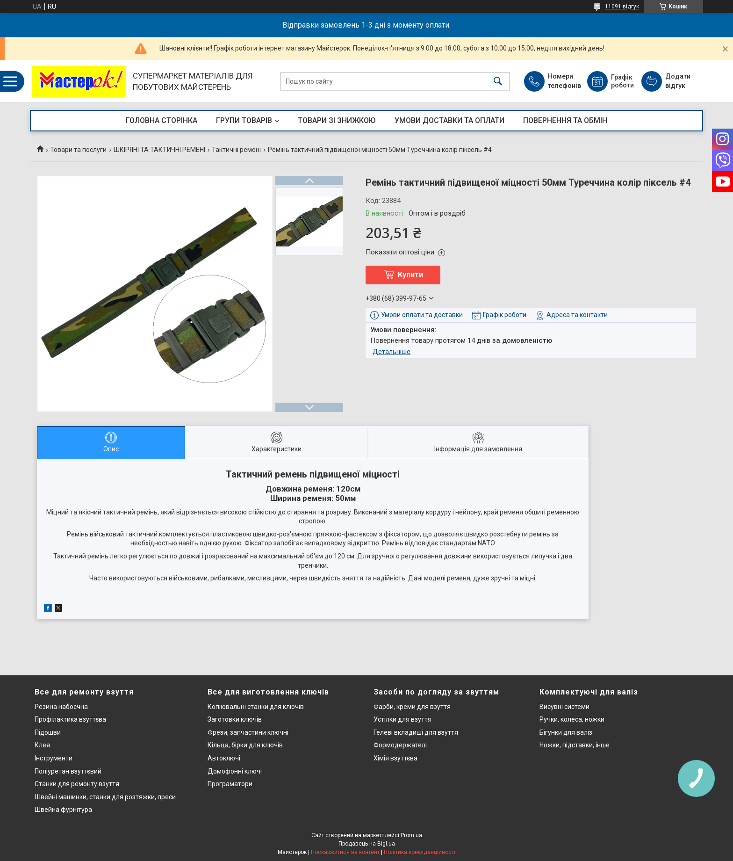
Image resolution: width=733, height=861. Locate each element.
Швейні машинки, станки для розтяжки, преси (105, 797)
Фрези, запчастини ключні (248, 732)
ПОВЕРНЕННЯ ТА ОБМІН (565, 120)
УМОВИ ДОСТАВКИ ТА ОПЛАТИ (449, 120)
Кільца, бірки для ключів (245, 745)
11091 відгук (622, 6)
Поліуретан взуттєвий (68, 771)
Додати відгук (677, 80)
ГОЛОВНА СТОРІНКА (161, 120)
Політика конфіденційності (419, 852)
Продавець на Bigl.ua (366, 843)
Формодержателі (400, 745)
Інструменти (53, 758)
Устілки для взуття (402, 719)
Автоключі (224, 758)
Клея (42, 745)
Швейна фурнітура (63, 809)
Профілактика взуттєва (70, 719)
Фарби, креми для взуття (412, 706)
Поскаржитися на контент (345, 852)
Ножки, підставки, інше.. (575, 745)
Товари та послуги (78, 149)
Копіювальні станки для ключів (256, 706)
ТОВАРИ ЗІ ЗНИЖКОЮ (337, 120)
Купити (410, 274)
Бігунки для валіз (565, 732)
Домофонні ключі (235, 771)
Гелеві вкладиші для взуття (416, 732)
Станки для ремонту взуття (77, 784)
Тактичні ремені (236, 149)
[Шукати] (498, 81)
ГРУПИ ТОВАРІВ (244, 120)
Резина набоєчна (61, 706)
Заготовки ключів (235, 719)
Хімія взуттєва (395, 758)
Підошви (48, 732)
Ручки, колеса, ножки (571, 719)
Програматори (230, 784)
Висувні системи (564, 706)
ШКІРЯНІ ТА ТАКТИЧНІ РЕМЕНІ (159, 149)
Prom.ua (411, 835)
